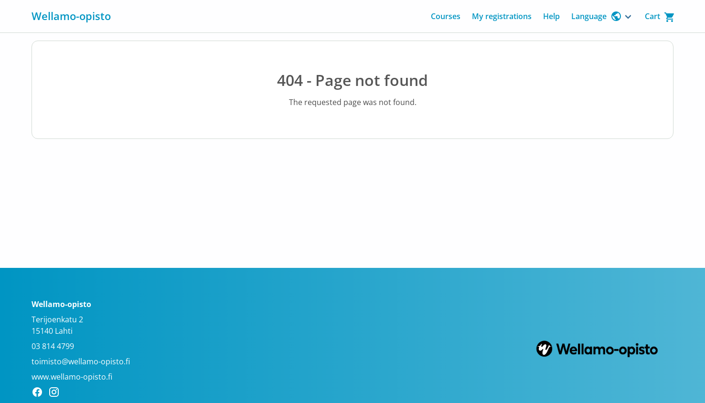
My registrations (502, 16)
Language (596, 16)
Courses (445, 16)
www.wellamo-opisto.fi (72, 376)
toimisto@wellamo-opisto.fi (81, 361)
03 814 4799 (53, 346)
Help (551, 16)
